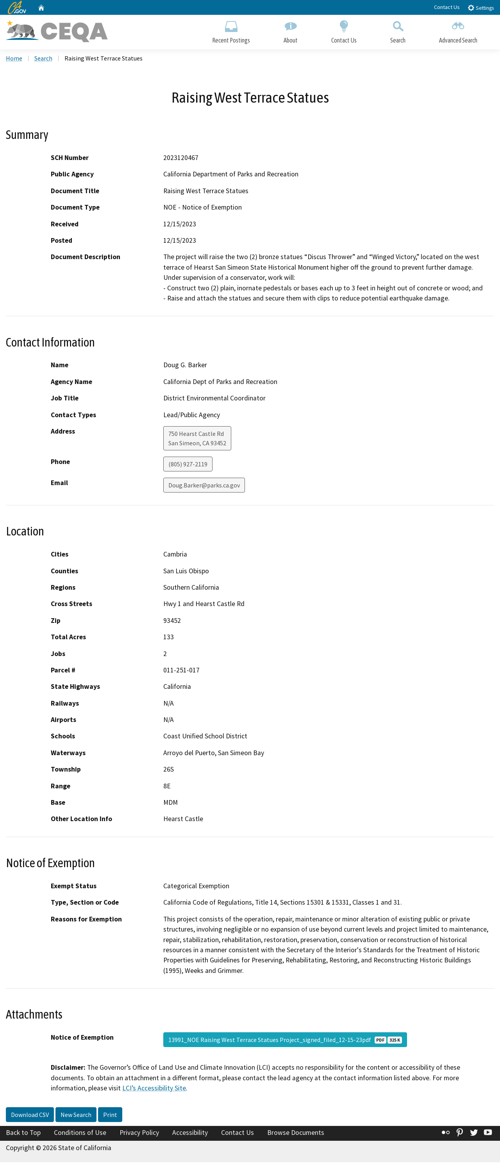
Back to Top (23, 1133)
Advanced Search (458, 30)
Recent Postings (231, 30)
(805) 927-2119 (187, 465)
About (290, 30)
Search (397, 30)
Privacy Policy (139, 1133)
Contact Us (447, 7)
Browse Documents (295, 1133)
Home (14, 59)
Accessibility (190, 1133)
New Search (76, 1115)
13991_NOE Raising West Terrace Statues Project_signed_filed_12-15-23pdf (285, 1040)
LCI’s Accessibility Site (154, 1089)
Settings (481, 7)
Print (110, 1115)
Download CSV (30, 1115)
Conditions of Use (80, 1133)
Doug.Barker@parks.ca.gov (204, 486)
